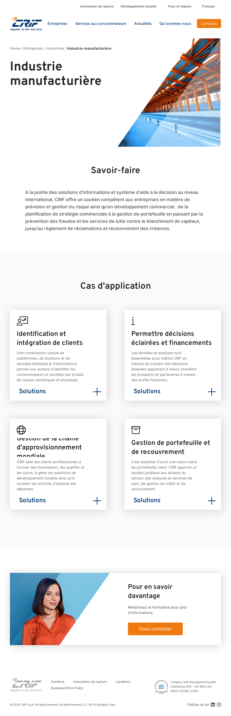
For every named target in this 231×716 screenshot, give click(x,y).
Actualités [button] (143, 23)
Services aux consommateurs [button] (100, 23)
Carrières (57, 681)
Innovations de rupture (96, 6)
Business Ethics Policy (67, 688)
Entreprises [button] (57, 23)
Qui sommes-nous (175, 23)
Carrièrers (123, 681)
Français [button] (208, 6)
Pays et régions (179, 6)
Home (15, 48)
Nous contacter (155, 629)
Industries (55, 48)
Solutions (32, 392)
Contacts (209, 23)
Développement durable (138, 6)
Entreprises (33, 48)
